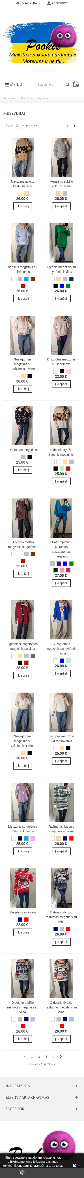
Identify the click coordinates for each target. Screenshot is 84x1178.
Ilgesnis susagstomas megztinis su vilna (23, 646)
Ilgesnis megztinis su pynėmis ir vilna (61, 269)
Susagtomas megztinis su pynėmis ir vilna (61, 648)
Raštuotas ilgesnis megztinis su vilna (61, 829)
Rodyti (9, 125)
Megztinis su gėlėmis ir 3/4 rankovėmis (22, 829)
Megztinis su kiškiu (23, 912)
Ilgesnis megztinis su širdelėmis (22, 269)
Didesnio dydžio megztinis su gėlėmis (22, 544)
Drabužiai (27, 98)
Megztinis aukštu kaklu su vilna (22, 184)
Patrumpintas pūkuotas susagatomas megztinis (61, 549)
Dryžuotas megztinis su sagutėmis (61, 362)
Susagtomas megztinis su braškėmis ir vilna (23, 364)
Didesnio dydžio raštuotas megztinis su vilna (61, 917)
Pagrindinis (10, 98)
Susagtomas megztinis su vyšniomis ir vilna (22, 741)
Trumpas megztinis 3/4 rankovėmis (61, 738)
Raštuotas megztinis (23, 450)
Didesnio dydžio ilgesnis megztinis (61, 452)
